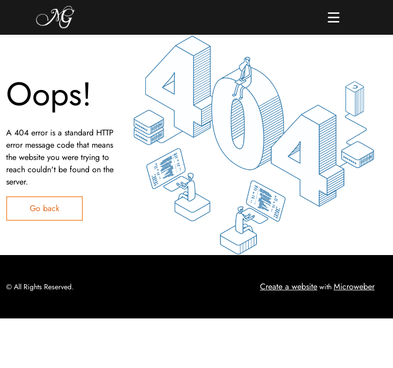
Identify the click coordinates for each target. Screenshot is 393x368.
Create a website (288, 286)
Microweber (354, 286)
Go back (44, 208)
